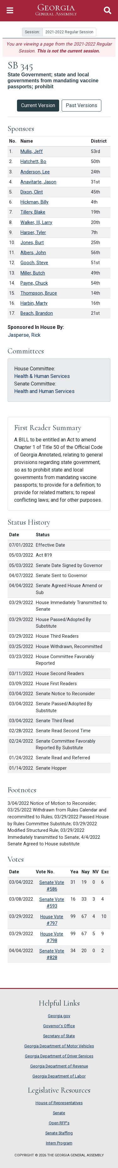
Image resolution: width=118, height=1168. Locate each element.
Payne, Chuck (34, 283)
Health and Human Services (44, 391)
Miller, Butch (32, 273)
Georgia (56, 10)
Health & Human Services (42, 376)
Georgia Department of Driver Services (59, 1056)
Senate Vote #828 (51, 954)
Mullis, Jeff (31, 151)
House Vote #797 (51, 920)
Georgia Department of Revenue (59, 1066)
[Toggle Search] (107, 10)
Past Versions (81, 105)
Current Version (38, 105)
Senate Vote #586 (51, 886)
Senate (59, 1113)
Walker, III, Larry (36, 222)
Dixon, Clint (31, 192)
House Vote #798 (51, 937)
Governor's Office (59, 1025)
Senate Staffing (59, 1133)
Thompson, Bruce (38, 293)
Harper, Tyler (33, 232)
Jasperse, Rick (24, 335)
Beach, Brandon (36, 313)
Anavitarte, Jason (38, 182)
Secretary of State (59, 1036)
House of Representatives (59, 1102)
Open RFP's (59, 1123)
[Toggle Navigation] (10, 10)
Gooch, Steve (34, 262)
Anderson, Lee (35, 172)
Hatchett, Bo (33, 161)
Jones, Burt (32, 242)
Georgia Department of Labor (59, 1076)
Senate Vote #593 (51, 903)
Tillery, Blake (32, 212)
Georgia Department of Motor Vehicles (59, 1046)
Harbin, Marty (34, 303)
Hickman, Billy (34, 202)
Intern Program (59, 1143)
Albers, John (33, 252)
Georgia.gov (59, 1015)
